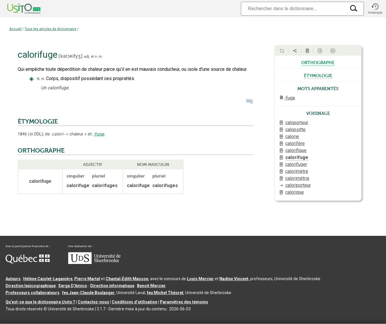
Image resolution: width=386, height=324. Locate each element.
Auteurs (13, 278)
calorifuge (296, 157)
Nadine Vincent (233, 278)
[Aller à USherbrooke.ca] (94, 262)
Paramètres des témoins (184, 302)
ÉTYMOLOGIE (38, 121)
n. (96, 56)
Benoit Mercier (151, 285)
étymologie (318, 75)
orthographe (318, 62)
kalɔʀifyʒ (70, 56)
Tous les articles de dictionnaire (50, 29)
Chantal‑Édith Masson (127, 278)
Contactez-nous (93, 302)
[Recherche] (293, 8)
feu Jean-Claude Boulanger (88, 292)
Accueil (15, 29)
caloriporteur (298, 185)
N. (38, 79)
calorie (292, 136)
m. (101, 56)
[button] (375, 8)
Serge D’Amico (72, 285)
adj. (87, 56)
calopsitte (295, 129)
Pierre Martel (87, 278)
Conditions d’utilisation (134, 302)
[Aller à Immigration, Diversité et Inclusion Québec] (28, 262)
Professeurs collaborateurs (32, 292)
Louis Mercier (200, 278)
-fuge (98, 134)
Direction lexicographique (31, 285)
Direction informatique (112, 285)
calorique (294, 192)
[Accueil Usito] (17, 8)
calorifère (295, 143)
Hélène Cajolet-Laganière (48, 278)
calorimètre (296, 171)
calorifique (295, 150)
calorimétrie (297, 178)
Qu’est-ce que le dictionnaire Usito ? (40, 302)
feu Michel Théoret (165, 292)
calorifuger (296, 164)
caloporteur (296, 122)
